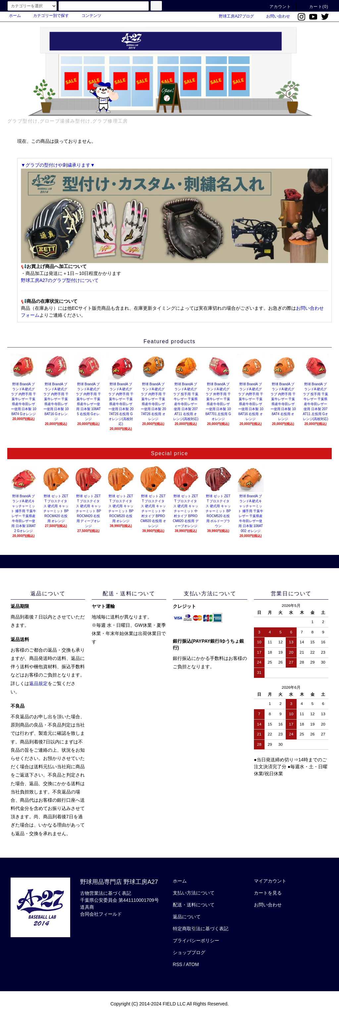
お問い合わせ (274, 16)
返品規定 (38, 683)
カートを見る (268, 892)
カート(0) (314, 6)
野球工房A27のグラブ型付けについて (60, 280)
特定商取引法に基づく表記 (200, 928)
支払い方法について (194, 892)
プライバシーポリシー (196, 940)
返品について (187, 916)
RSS (177, 964)
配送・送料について (194, 904)
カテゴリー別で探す (47, 15)
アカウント (276, 6)
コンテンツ (87, 15)
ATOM (192, 964)
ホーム (15, 15)
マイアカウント (270, 881)
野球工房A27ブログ (232, 16)
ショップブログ (189, 952)
